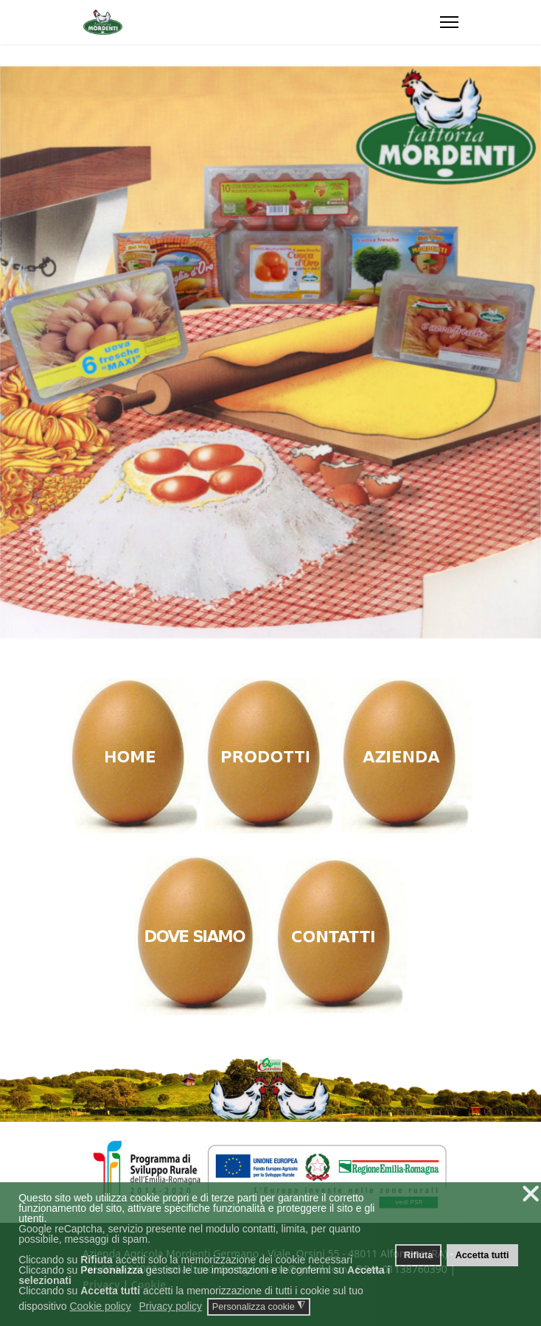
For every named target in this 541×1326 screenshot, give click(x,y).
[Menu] (449, 22)
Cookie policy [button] (99, 1306)
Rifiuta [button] (418, 1255)
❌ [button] (531, 1193)
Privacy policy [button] (170, 1306)
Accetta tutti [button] (482, 1255)
